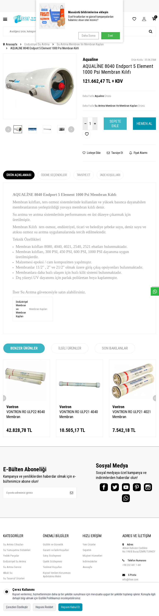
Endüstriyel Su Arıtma (36, 44)
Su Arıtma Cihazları (13, 547)
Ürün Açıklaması (18, 175)
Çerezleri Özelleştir (17, 607)
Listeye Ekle (92, 152)
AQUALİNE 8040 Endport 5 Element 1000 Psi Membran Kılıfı (44, 48)
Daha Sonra (88, 35)
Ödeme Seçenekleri (54, 175)
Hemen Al (144, 123)
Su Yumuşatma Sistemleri (16, 553)
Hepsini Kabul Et (70, 607)
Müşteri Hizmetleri (92, 558)
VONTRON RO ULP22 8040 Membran (25, 414)
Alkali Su (7, 575)
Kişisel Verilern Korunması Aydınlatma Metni (57, 577)
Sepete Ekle (115, 123)
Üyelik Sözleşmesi (52, 564)
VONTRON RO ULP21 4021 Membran (131, 414)
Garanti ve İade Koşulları (56, 553)
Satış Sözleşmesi (52, 558)
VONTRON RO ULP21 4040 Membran (78, 414)
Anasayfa (10, 44)
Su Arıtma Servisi (12, 569)
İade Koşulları (110, 175)
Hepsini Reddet (44, 607)
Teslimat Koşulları (52, 569)
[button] (8, 86)
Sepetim (87, 553)
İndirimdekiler (90, 564)
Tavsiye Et (115, 152)
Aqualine (90, 59)
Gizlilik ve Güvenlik (53, 547)
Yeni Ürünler (89, 547)
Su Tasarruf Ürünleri (14, 581)
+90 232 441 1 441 (131, 567)
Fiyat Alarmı (138, 152)
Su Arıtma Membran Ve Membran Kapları (80, 44)
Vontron (12, 407)
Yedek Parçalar (11, 558)
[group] (39, 86)
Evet (110, 35)
